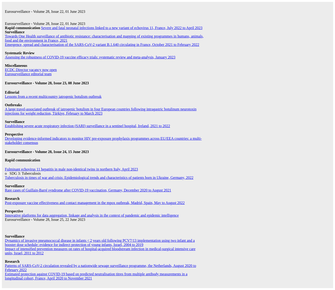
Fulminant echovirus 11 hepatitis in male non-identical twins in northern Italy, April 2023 (71, 169)
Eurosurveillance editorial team (28, 74)
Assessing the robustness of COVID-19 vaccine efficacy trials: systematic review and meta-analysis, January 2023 (90, 57)
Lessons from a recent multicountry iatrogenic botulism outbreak (53, 97)
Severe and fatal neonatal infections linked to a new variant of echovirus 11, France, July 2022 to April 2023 (121, 28)
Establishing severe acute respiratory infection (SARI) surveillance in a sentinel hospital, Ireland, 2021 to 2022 (87, 126)
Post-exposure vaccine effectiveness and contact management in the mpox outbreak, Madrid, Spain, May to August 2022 (95, 203)
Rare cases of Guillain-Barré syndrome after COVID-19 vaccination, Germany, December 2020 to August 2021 (88, 190)
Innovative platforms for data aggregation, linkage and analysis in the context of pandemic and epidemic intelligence (92, 215)
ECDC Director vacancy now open (31, 70)
